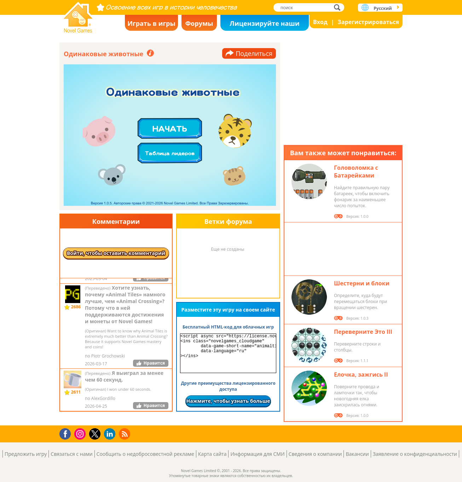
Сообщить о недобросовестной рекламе (145, 454)
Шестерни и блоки (361, 283)
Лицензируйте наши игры (264, 25)
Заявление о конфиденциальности (415, 454)
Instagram (81, 433)
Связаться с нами (71, 454)
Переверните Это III (363, 332)
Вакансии (357, 454)
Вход (320, 22)
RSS (125, 434)
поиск (339, 7)
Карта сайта (212, 454)
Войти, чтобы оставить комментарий (116, 253)
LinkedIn (110, 434)
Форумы (199, 23)
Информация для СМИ (257, 454)
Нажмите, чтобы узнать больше (228, 400)
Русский (383, 8)
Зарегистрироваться (368, 22)
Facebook (67, 433)
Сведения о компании (315, 454)
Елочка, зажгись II (361, 374)
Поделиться (254, 53)
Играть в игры (151, 23)
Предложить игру (26, 454)
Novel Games (78, 15)
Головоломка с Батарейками (356, 171)
